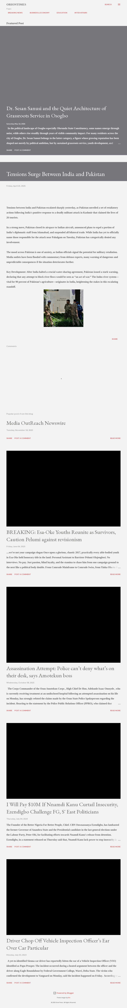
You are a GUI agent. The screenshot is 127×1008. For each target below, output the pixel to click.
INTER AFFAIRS (79, 13)
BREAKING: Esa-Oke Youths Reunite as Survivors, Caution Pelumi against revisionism (61, 535)
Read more (115, 438)
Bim (69, 997)
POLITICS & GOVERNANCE (104, 13)
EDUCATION (60, 13)
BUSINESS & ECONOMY (38, 13)
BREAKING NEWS (13, 13)
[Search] (108, 4)
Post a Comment (23, 150)
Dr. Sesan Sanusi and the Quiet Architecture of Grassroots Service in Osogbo (56, 112)
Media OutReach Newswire (36, 422)
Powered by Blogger (63, 993)
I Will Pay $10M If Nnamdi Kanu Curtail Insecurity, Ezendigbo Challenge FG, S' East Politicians (62, 808)
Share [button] (9, 150)
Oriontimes (16, 4)
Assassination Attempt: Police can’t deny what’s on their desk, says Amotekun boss (60, 672)
